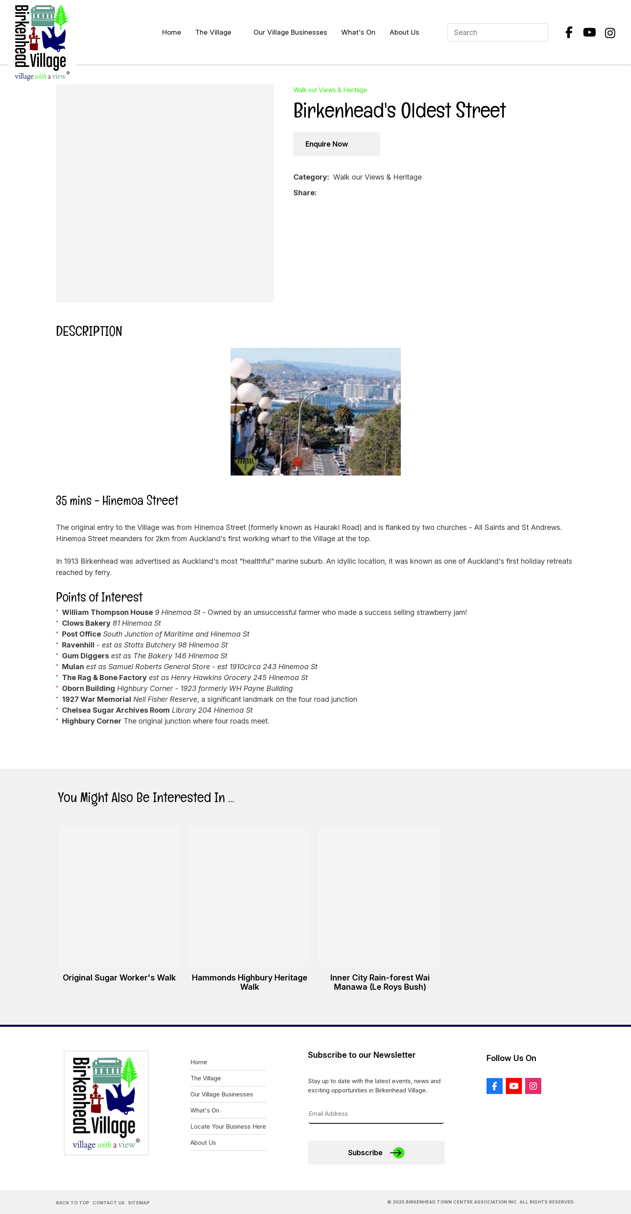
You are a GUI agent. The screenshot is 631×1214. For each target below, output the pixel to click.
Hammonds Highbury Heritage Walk (249, 982)
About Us (404, 32)
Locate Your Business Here (228, 1126)
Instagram (610, 32)
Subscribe (365, 1152)
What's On (358, 32)
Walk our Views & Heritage (330, 90)
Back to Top (72, 1203)
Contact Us (109, 1203)
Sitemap (139, 1203)
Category (310, 177)
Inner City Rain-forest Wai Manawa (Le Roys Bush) (380, 982)
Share (304, 192)
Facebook (569, 32)
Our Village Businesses (290, 32)
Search (538, 32)
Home (171, 32)
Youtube (589, 32)
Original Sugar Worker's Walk (119, 977)
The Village (213, 32)
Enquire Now (326, 144)
